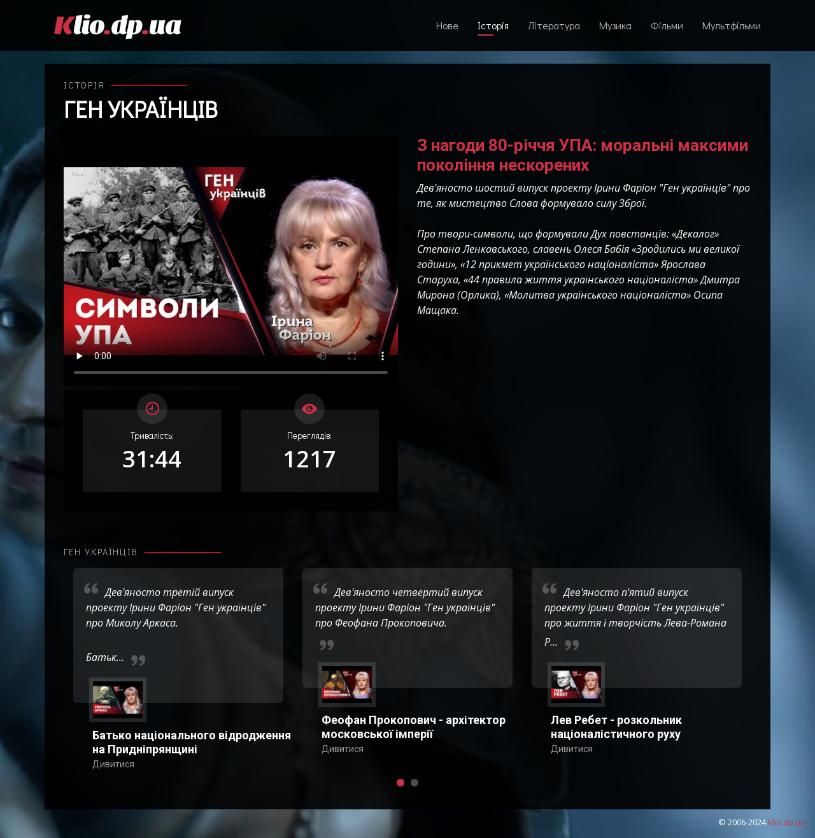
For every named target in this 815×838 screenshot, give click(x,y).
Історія (493, 25)
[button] (400, 782)
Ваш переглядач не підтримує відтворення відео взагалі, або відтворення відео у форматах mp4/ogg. (231, 261)
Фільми (667, 25)
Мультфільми (731, 25)
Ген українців (140, 109)
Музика (615, 25)
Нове (447, 25)
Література (554, 25)
